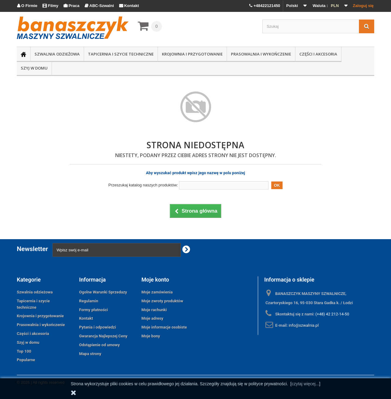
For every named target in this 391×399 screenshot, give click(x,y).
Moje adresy (152, 318)
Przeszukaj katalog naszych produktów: (143, 185)
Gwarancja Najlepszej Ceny (103, 336)
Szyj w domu (34, 68)
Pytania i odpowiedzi (97, 327)
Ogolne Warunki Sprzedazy (103, 292)
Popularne (26, 360)
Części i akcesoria (318, 54)
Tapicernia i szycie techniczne (121, 54)
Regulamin (88, 301)
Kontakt (129, 5)
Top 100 (24, 351)
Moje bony (150, 336)
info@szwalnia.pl (304, 325)
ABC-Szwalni (99, 5)
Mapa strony (90, 353)
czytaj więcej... (305, 383)
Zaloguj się (363, 5)
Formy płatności (93, 309)
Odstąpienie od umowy (99, 345)
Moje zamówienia (157, 292)
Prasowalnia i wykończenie (261, 54)
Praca (71, 5)
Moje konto (155, 279)
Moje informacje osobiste (164, 327)
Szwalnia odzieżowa (57, 54)
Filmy (50, 5)
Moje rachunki (154, 309)
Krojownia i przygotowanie (192, 54)
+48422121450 (264, 5)
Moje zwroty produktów (162, 301)
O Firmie (27, 5)
